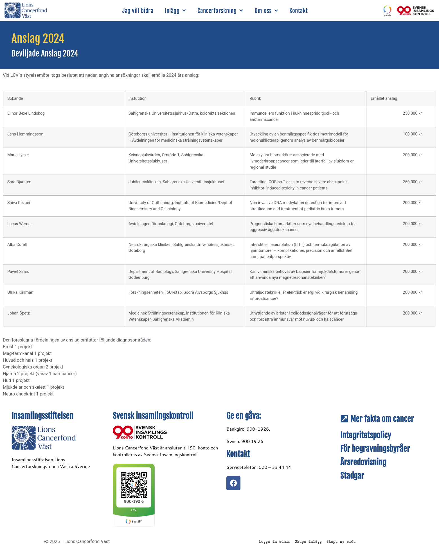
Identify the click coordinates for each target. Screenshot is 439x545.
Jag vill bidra (137, 10)
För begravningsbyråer (375, 449)
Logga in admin (274, 541)
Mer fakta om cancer (382, 419)
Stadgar (352, 476)
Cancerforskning (220, 11)
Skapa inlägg (308, 541)
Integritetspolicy (365, 435)
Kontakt (298, 10)
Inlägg (175, 11)
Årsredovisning (363, 462)
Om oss (266, 11)
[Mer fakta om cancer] (344, 419)
